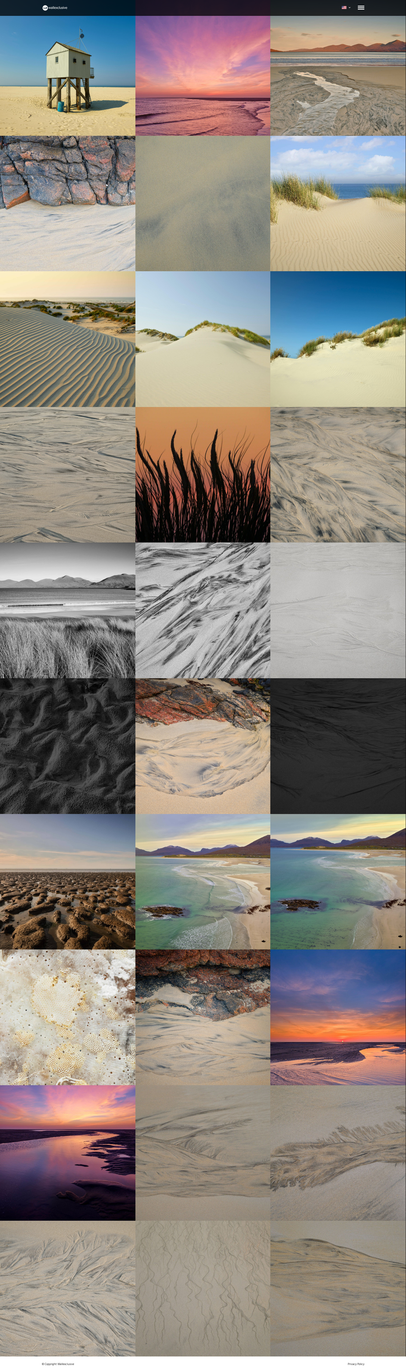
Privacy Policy (356, 1364)
